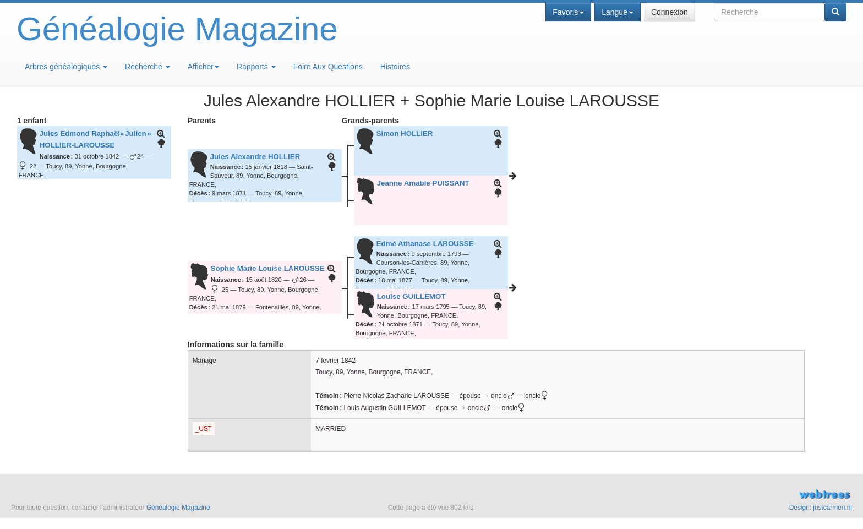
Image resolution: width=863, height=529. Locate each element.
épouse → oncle (487, 396)
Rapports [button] (256, 66)
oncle (538, 396)
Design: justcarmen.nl (820, 507)
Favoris (568, 12)
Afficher (203, 66)
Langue (617, 12)
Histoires (395, 66)
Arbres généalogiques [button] (66, 66)
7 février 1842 (335, 360)
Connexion (669, 12)
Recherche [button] (147, 66)
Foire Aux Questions (328, 66)
